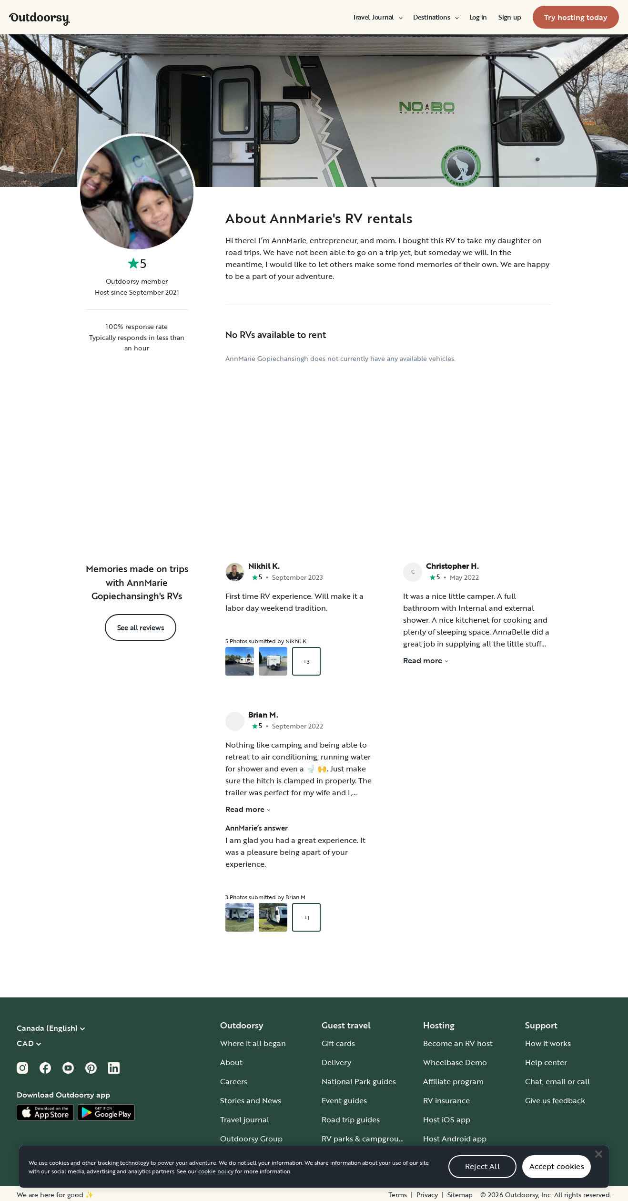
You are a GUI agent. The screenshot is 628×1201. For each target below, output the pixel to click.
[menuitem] (377, 17)
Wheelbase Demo (455, 1060)
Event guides (344, 1098)
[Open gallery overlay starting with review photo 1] (239, 659)
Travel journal (244, 1117)
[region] (314, 1176)
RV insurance (446, 1098)
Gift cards (338, 1041)
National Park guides (359, 1079)
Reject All (482, 1175)
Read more (248, 806)
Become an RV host (458, 1041)
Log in (478, 17)
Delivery (336, 1060)
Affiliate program (453, 1079)
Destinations (435, 17)
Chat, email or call (557, 1079)
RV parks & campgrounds (367, 1136)
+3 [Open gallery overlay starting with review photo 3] (306, 659)
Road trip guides (351, 1117)
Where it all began (253, 1041)
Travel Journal (377, 17)
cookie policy (215, 1180)
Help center (546, 1060)
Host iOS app (446, 1117)
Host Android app (454, 1136)
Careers (233, 1079)
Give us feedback (555, 1098)
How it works (548, 1041)
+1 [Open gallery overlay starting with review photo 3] (306, 915)
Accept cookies (556, 1175)
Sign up (509, 17)
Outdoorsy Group (251, 1136)
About (231, 1060)
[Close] (598, 1163)
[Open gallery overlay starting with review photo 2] (273, 659)
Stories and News (250, 1098)
